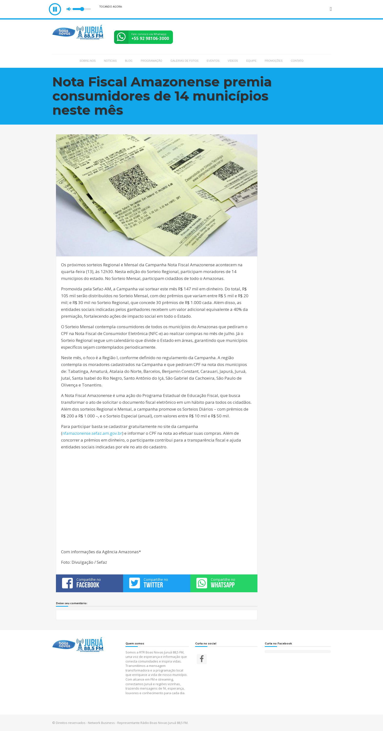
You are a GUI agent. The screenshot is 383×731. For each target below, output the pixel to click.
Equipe (251, 60)
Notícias (110, 60)
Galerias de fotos (184, 60)
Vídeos (233, 60)
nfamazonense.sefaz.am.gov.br (92, 433)
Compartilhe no (89, 583)
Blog (129, 60)
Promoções (274, 60)
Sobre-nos (88, 60)
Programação (151, 60)
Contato (297, 60)
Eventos (213, 60)
